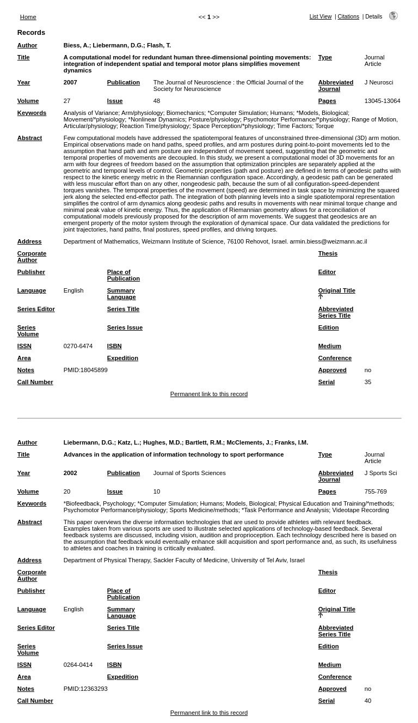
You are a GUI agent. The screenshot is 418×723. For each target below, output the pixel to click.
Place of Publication (123, 275)
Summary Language (121, 293)
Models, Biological (250, 503)
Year (23, 82)
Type (325, 57)
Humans (282, 113)
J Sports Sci (381, 473)
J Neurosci (379, 82)
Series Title (123, 309)
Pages (327, 101)
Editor (327, 272)
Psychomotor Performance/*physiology (295, 119)
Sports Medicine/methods (203, 510)
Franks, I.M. (292, 442)
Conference (335, 358)
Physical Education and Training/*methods (336, 503)
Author (27, 45)
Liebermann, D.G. (118, 45)
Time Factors (294, 126)
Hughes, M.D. (162, 442)
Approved (332, 370)
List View (321, 17)
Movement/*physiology (94, 119)
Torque (324, 126)
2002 (70, 473)
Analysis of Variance (91, 113)
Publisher (31, 272)
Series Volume (28, 330)
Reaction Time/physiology (154, 126)
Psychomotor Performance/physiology (115, 510)
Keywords (31, 113)
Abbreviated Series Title (336, 312)
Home (28, 17)
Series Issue (125, 327)
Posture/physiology (214, 119)
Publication (123, 82)
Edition (328, 327)
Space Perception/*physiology (233, 126)
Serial (326, 382)
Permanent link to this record (209, 394)
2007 (70, 82)
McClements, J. (248, 442)
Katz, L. (128, 442)
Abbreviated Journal (336, 85)
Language (31, 290)
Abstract (29, 138)
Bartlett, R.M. (204, 442)
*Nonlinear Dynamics (156, 119)
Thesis (327, 253)
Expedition (122, 358)
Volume (28, 101)
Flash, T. (159, 45)
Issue (115, 101)
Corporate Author (31, 256)
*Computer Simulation (237, 113)
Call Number (35, 382)
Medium (329, 346)
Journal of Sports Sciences (189, 473)
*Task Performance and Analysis (285, 510)
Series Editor (36, 309)
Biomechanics (186, 113)
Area (24, 358)
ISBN (114, 346)
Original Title (336, 290)
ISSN (24, 346)
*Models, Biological (322, 113)
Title (23, 57)
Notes (25, 370)
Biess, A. (76, 45)
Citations (348, 17)
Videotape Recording (361, 510)
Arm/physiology (142, 113)
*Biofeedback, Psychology (99, 503)
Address (29, 241)
